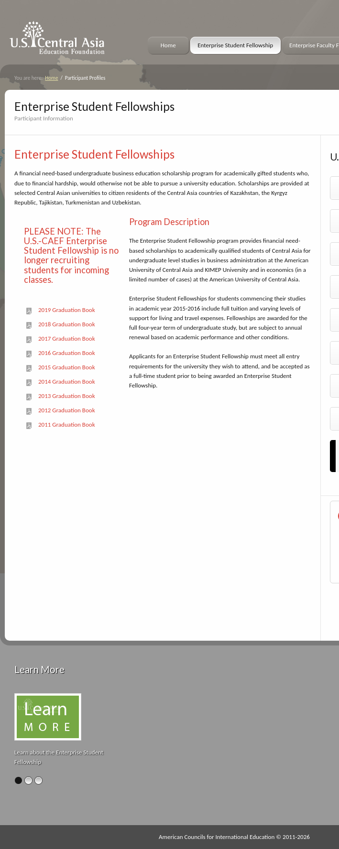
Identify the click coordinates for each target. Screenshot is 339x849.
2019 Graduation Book (66, 310)
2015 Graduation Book (66, 367)
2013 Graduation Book (66, 396)
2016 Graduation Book (66, 353)
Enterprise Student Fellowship (235, 45)
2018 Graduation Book (66, 324)
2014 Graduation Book (66, 382)
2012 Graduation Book (66, 410)
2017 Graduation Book (66, 339)
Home (168, 45)
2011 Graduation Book (66, 425)
